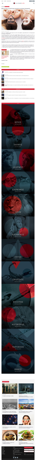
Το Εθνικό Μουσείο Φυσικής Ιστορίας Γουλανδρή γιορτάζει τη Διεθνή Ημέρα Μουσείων (17, 75)
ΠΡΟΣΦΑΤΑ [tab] (18, 69)
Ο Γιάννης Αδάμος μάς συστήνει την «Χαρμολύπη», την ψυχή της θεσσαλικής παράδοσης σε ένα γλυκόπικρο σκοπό (19, 98)
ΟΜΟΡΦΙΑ (8, 66)
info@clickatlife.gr (16, 451)
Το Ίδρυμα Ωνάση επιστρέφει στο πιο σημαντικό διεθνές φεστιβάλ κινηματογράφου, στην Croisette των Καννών (19, 85)
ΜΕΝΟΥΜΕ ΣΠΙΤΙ (4, 66)
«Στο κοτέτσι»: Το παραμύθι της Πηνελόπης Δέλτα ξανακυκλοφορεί (14, 72)
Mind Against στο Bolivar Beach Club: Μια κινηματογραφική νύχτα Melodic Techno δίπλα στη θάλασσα (19, 78)
